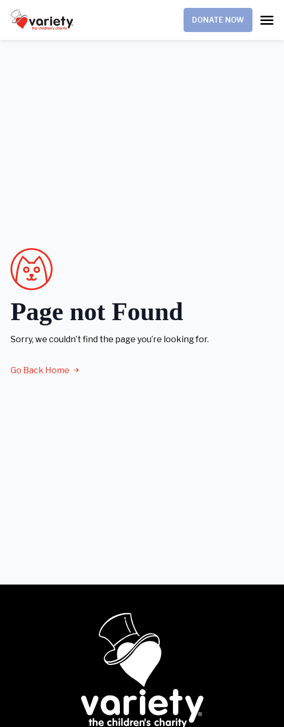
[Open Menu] (266, 20)
